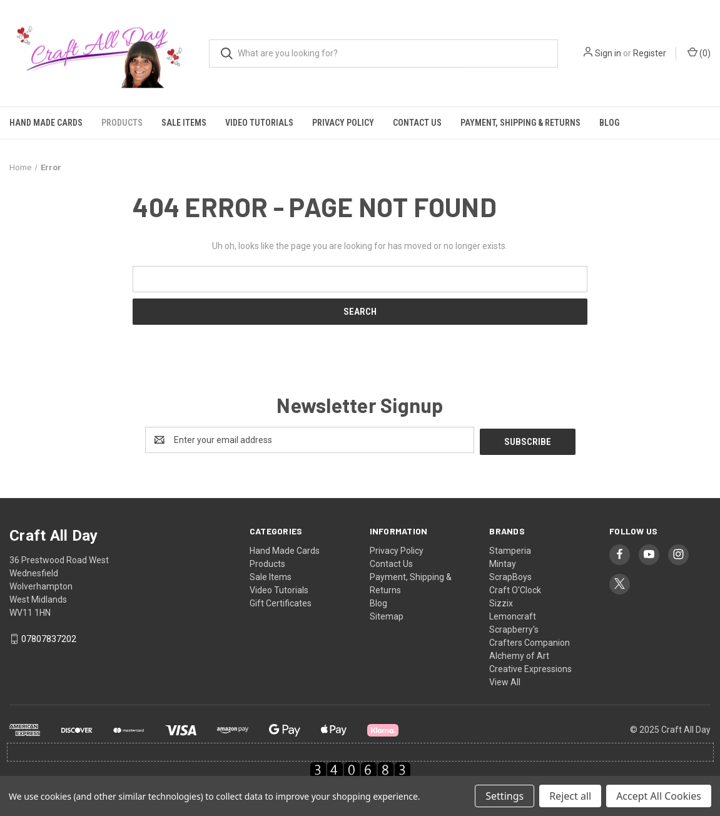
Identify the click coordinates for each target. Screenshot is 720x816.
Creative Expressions (530, 667)
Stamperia (510, 549)
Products (122, 123)
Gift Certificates (281, 601)
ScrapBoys (510, 575)
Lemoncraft (512, 614)
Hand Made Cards (46, 123)
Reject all (570, 796)
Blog (609, 123)
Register (649, 53)
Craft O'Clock (515, 588)
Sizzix (501, 601)
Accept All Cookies (658, 796)
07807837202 (48, 637)
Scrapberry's (514, 628)
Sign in (608, 53)
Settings (504, 796)
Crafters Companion (529, 641)
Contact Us (417, 123)
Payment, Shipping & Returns (520, 123)
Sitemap (386, 614)
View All (504, 680)
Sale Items (183, 123)
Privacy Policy (343, 123)
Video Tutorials (259, 123)
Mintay (502, 562)
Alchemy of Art (519, 654)
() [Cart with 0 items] (699, 52)
